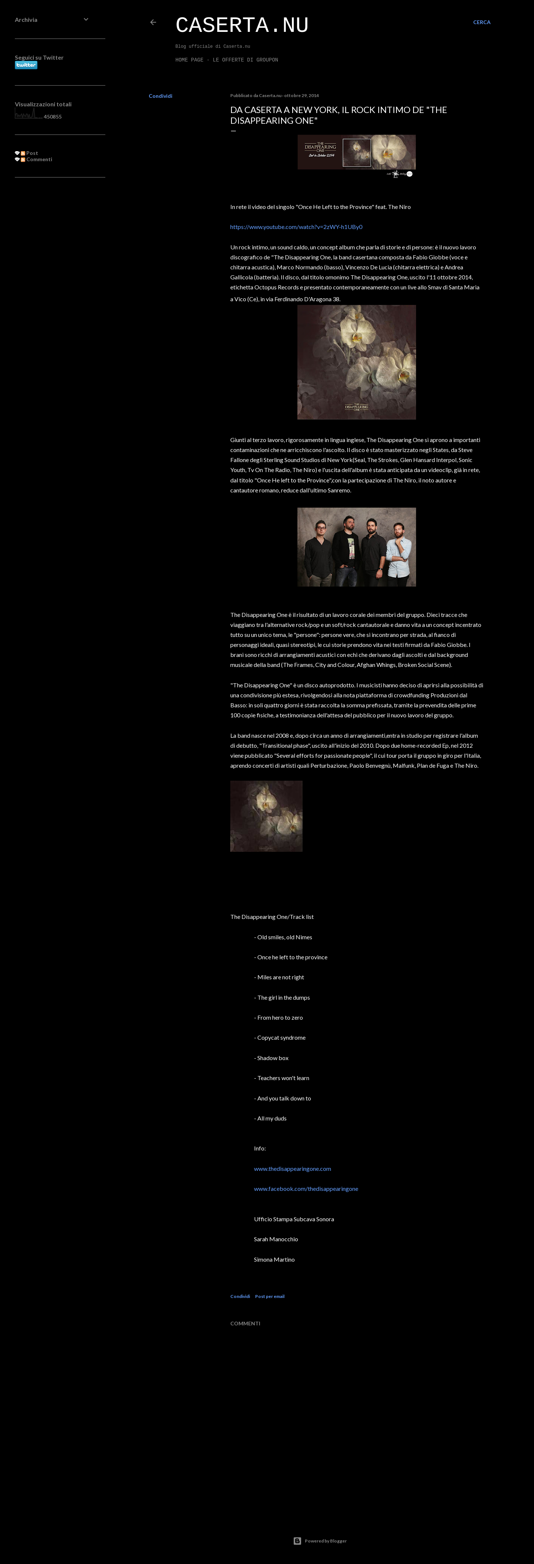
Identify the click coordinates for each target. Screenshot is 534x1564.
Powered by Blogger (320, 1541)
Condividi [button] (160, 96)
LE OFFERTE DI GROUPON (245, 60)
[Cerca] (482, 22)
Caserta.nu (242, 26)
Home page (189, 60)
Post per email (269, 1296)
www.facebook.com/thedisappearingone (306, 1188)
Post (29, 153)
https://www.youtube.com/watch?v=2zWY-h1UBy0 (296, 226)
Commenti (36, 159)
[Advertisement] (52, 303)
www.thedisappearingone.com (292, 1168)
